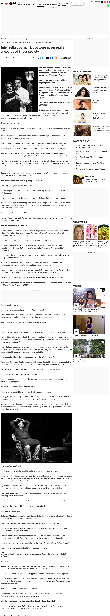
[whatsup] (108, 5)
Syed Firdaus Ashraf (9, 58)
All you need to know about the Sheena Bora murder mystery (100, 128)
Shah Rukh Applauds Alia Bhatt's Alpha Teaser (95, 181)
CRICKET (47, 4)
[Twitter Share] (47, 58)
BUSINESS (33, 4)
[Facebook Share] (51, 58)
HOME (21, 4)
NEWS (26, 4)
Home (2, 42)
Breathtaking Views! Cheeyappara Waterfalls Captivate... (86, 361)
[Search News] (81, 4)
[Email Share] (39, 58)
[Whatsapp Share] (43, 58)
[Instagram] (105, 2)
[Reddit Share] (55, 58)
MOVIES (40, 4)
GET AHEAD (61, 4)
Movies (8, 42)
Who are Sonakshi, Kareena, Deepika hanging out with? (99, 77)
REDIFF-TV (67, 4)
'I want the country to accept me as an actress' (100, 90)
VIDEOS (77, 286)
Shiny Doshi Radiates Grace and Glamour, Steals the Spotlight (86, 310)
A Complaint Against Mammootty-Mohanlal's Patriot (89, 146)
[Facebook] (108, 2)
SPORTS (54, 4)
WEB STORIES (80, 222)
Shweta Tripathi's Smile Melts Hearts (88, 335)
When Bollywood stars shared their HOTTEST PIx (99, 115)
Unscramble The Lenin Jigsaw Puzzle (90, 169)
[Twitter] (102, 2)
